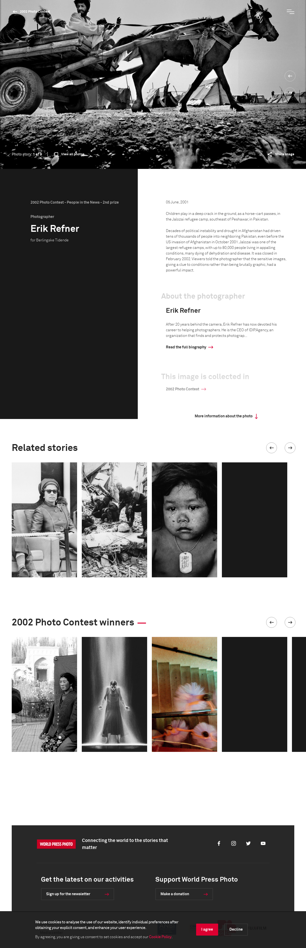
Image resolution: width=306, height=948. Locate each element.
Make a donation (174, 894)
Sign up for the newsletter (68, 894)
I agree (207, 929)
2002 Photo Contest (35, 11)
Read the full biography (186, 347)
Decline (236, 929)
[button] (271, 447)
